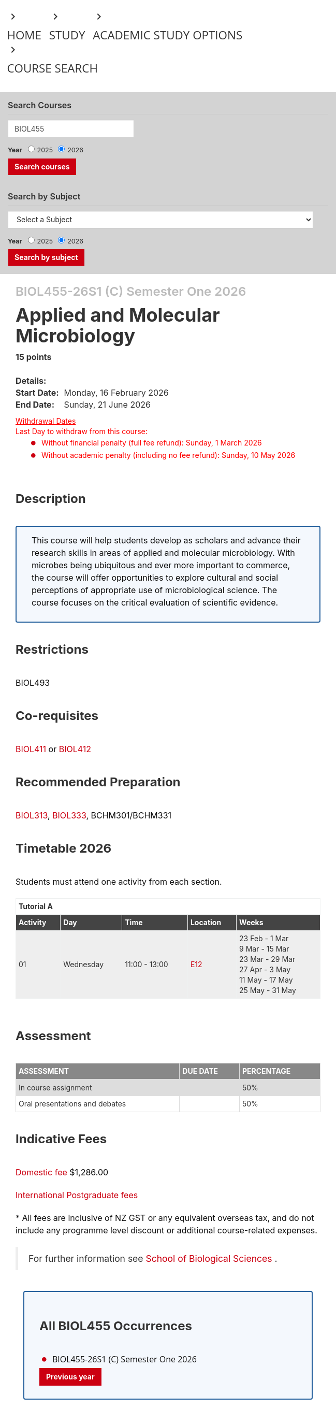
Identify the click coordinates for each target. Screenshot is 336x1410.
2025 (45, 150)
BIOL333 (69, 815)
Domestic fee (41, 1172)
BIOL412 (75, 749)
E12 (196, 964)
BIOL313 (32, 815)
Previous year (70, 1376)
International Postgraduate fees (77, 1195)
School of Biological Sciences (208, 1258)
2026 (75, 150)
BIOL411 (31, 749)
